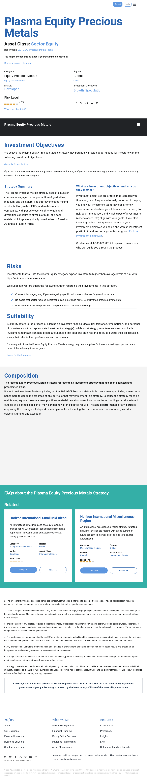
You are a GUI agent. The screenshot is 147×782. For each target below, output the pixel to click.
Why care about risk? (15, 109)
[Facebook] (76, 103)
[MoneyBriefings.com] (30, 757)
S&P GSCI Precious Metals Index (35, 50)
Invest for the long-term (19, 355)
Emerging (84, 555)
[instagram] (25, 757)
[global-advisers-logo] (17, 1)
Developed (11, 89)
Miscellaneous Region (90, 548)
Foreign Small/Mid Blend (21, 546)
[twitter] (21, 757)
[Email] (96, 103)
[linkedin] (5, 757)
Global (77, 80)
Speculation (93, 90)
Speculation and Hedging (17, 63)
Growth (79, 90)
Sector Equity (45, 44)
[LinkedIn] (91, 103)
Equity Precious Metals (15, 80)
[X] (81, 103)
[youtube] (10, 757)
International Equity (48, 554)
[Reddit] (86, 103)
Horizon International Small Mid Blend (38, 518)
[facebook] (15, 757)
